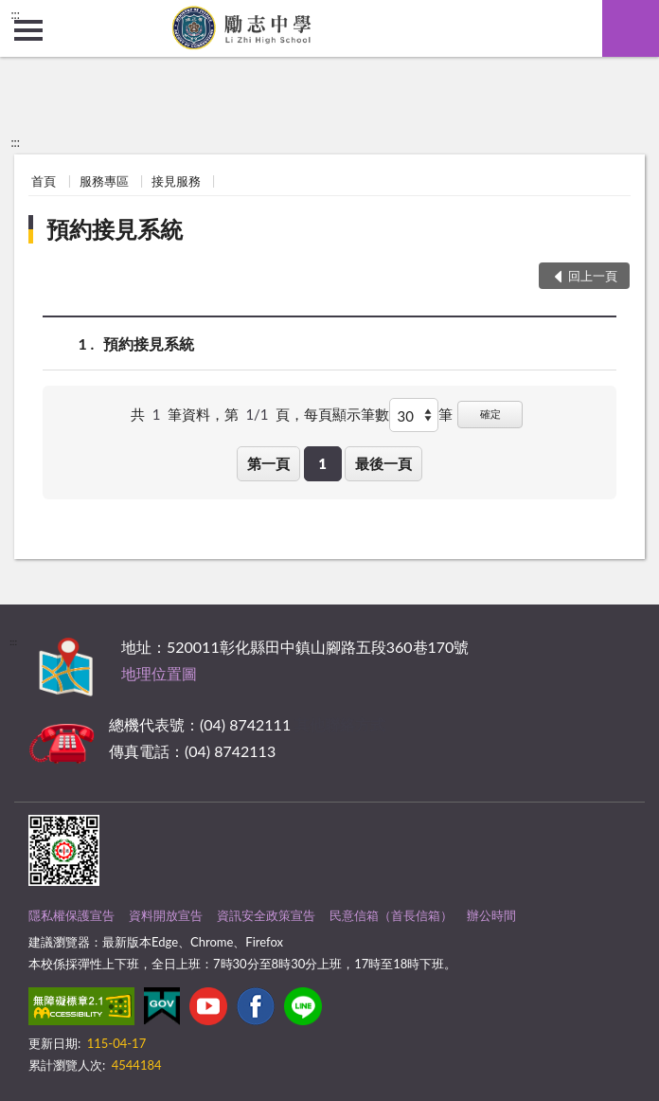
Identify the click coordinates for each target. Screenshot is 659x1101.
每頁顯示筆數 (346, 414)
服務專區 (104, 181)
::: (15, 14)
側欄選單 (28, 30)
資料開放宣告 (166, 915)
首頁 (43, 181)
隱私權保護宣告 (71, 915)
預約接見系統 (114, 229)
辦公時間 (491, 915)
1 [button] (322, 463)
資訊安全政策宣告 (266, 915)
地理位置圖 (159, 673)
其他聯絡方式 (339, 724)
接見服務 (176, 181)
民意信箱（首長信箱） (391, 915)
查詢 (630, 28)
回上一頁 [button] (592, 275)
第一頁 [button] (268, 463)
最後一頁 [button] (383, 463)
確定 (490, 413)
